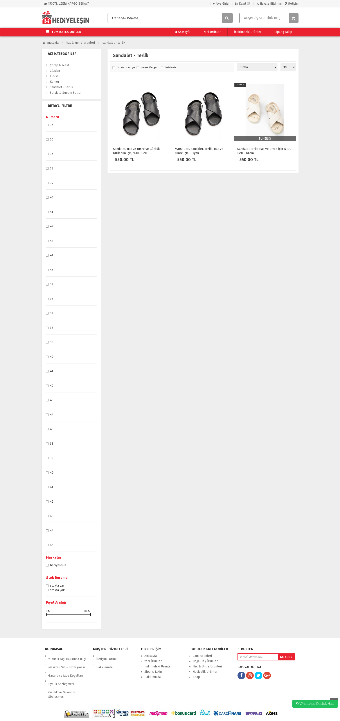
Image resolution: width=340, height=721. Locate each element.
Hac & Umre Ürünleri (80, 43)
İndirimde (170, 67)
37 (51, 154)
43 (51, 241)
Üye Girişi (221, 3)
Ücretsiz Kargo (125, 67)
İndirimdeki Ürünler (247, 32)
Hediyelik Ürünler (205, 672)
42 (51, 226)
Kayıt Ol (242, 3)
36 (51, 125)
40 (52, 197)
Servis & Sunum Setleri (66, 93)
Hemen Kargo (149, 67)
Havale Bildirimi (269, 3)
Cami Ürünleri (202, 656)
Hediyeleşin (58, 565)
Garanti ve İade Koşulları (65, 666)
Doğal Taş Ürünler (205, 661)
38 (51, 168)
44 (52, 255)
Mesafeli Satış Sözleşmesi (66, 661)
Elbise (54, 76)
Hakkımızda (104, 661)
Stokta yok (57, 590)
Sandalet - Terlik (114, 43)
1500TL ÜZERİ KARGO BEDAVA (66, 3)
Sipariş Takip (283, 32)
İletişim (292, 3)
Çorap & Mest (59, 65)
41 (51, 212)
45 (51, 270)
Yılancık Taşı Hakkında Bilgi (67, 656)
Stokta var (57, 586)
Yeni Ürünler (212, 32)
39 (51, 183)
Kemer (54, 82)
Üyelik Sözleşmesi (61, 672)
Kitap (196, 677)
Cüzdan (55, 71)
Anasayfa (182, 32)
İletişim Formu (106, 656)
